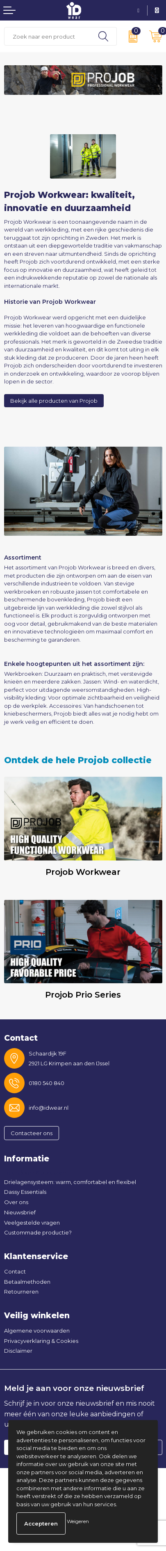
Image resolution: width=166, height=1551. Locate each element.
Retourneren (21, 1291)
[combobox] (47, 36)
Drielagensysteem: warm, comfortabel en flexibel (70, 1182)
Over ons (16, 1202)
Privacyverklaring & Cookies (41, 1341)
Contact (15, 1271)
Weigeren (78, 1521)
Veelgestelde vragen (32, 1222)
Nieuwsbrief (20, 1212)
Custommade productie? (38, 1232)
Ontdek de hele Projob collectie (78, 760)
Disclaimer (18, 1350)
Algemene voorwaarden (37, 1330)
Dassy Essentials (25, 1191)
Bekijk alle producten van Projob (54, 400)
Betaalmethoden (27, 1281)
